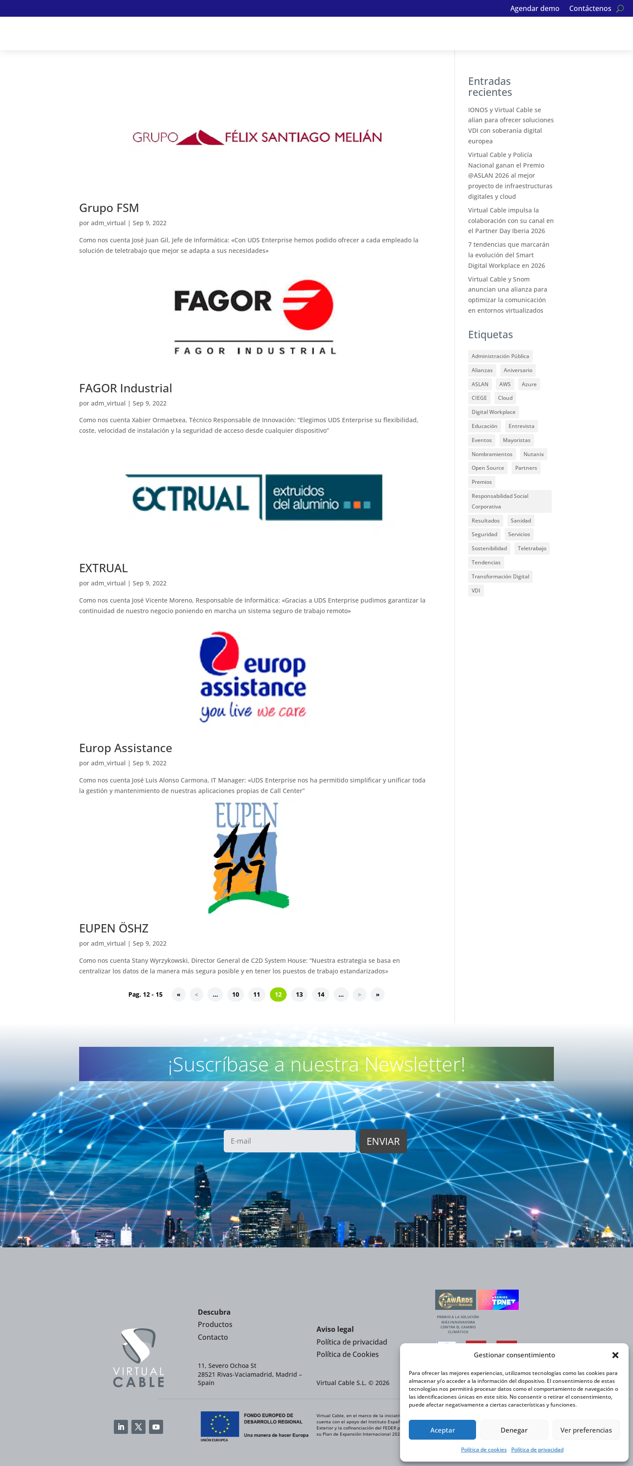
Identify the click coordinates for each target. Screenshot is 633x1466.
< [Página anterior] (196, 994)
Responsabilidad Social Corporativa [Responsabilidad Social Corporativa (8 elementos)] (500, 501)
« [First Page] (179, 994)
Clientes (332, 33)
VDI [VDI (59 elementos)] (476, 590)
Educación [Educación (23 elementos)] (485, 426)
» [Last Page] (378, 994)
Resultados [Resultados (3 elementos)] (486, 520)
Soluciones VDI (118, 33)
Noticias (380, 33)
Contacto (213, 1337)
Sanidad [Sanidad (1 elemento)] (521, 520)
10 (235, 994)
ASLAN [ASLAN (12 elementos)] (480, 384)
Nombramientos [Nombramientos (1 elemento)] (492, 454)
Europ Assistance (125, 748)
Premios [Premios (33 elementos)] (482, 482)
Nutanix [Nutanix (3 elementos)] (534, 454)
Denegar (514, 1430)
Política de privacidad (537, 1449)
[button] (615, 1355)
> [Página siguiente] (359, 994)
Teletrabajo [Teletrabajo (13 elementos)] (532, 548)
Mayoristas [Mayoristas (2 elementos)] (517, 440)
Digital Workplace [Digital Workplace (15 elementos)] (494, 412)
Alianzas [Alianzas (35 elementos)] (482, 370)
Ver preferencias (586, 1430)
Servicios (181, 33)
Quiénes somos (435, 33)
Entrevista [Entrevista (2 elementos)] (522, 426)
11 (256, 994)
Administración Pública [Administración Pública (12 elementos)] (500, 356)
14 (320, 994)
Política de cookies (484, 1449)
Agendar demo (535, 9)
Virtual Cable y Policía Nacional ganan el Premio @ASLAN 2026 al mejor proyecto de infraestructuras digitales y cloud (510, 175)
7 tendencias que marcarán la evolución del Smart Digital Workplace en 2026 (508, 255)
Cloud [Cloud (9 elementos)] (505, 398)
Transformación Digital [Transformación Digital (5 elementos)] (500, 576)
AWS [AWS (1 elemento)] (505, 384)
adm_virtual (108, 223)
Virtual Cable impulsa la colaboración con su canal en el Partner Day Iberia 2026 (511, 220)
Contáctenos (590, 9)
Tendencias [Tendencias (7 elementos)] (486, 562)
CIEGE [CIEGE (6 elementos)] (479, 398)
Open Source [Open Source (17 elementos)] (488, 468)
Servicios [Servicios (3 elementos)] (519, 534)
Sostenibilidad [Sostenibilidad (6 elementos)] (489, 548)
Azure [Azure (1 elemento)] (529, 384)
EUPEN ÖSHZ (114, 928)
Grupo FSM (109, 208)
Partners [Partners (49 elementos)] (526, 468)
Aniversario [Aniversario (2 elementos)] (518, 370)
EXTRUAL (103, 568)
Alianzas (231, 33)
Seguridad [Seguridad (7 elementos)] (484, 534)
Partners (282, 33)
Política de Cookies (347, 1354)
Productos (215, 1324)
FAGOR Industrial (125, 388)
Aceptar (442, 1430)
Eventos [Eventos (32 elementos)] (482, 440)
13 (299, 994)
